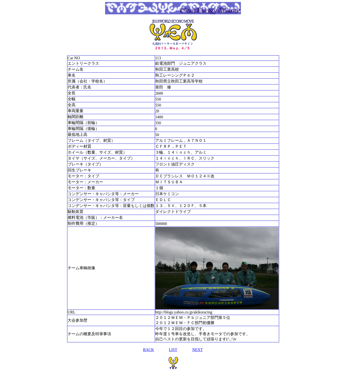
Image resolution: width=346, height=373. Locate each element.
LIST (173, 350)
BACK (148, 350)
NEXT (197, 350)
